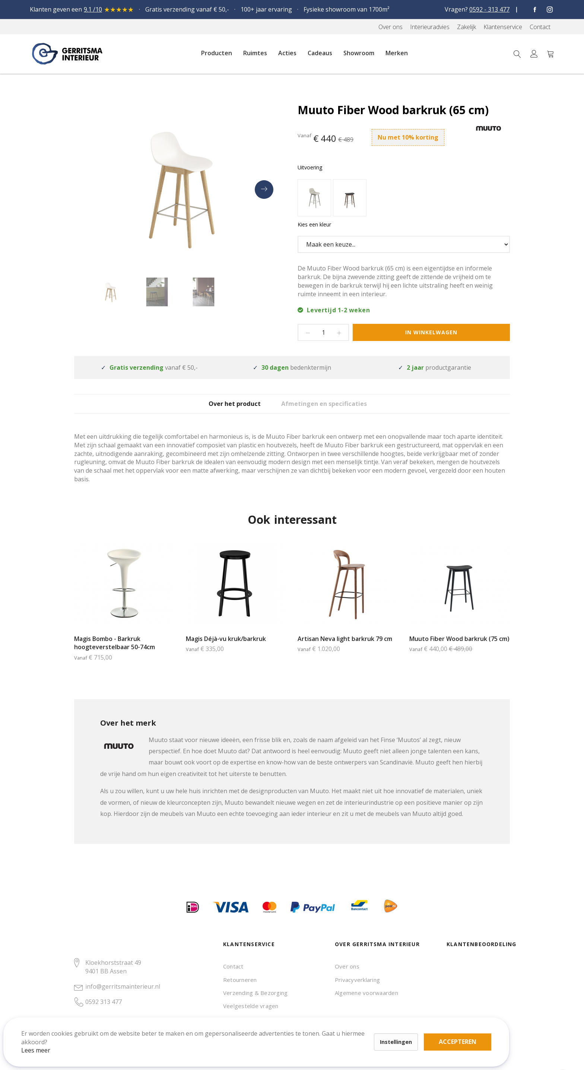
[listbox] (404, 198)
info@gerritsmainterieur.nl (122, 986)
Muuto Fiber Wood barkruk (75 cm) (459, 649)
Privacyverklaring (357, 979)
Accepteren (258, 1029)
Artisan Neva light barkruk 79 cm (345, 649)
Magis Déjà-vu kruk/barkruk (226, 649)
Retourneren (240, 979)
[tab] (227, 408)
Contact (233, 966)
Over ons (347, 966)
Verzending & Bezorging (255, 993)
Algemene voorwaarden (366, 993)
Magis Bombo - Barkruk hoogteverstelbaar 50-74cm (114, 653)
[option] (314, 197)
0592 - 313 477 (489, 9)
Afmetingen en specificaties (336, 409)
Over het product (227, 409)
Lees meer (44, 1042)
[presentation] (264, 189)
